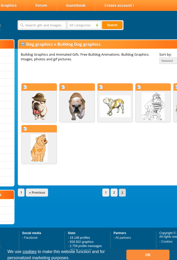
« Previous (37, 192)
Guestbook (76, 5)
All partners (123, 238)
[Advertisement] (80, 73)
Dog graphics (39, 44)
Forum (41, 5)
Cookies (166, 241)
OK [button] (148, 255)
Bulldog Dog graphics (79, 44)
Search (112, 25)
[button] (71, 258)
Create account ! (119, 5)
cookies (29, 251)
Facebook (31, 238)
